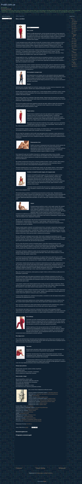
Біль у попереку (74, 52)
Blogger (44, 481)
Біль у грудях (74, 45)
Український (8, 9)
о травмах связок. (43, 404)
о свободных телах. (31, 414)
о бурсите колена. (32, 410)
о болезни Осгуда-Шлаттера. (41, 407)
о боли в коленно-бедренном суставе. (47, 400)
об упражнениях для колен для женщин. (33, 421)
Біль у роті (74, 31)
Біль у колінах (74, 55)
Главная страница (40, 468)
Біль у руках (74, 43)
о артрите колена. (51, 398)
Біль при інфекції (74, 63)
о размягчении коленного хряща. (47, 401)
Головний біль (74, 23)
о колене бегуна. (35, 395)
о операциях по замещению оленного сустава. (31, 419)
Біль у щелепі (74, 30)
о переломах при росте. (53, 392)
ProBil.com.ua (8, 5)
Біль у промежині (74, 49)
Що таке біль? (74, 21)
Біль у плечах (74, 40)
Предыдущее (62, 468)
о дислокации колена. (28, 412)
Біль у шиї (74, 38)
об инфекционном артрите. (32, 409)
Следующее (19, 468)
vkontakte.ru (29, 423)
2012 (72, 18)
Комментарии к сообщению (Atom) (44, 473)
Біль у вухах (74, 26)
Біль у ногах (74, 57)
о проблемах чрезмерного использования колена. (47, 394)
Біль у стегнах (74, 54)
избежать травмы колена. (42, 397)
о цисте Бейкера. (30, 406)
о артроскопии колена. (28, 416)
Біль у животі (74, 46)
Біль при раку (74, 64)
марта (73, 20)
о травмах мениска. (43, 403)
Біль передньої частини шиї (74, 35)
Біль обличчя (74, 28)
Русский (3, 9)
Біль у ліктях (74, 41)
